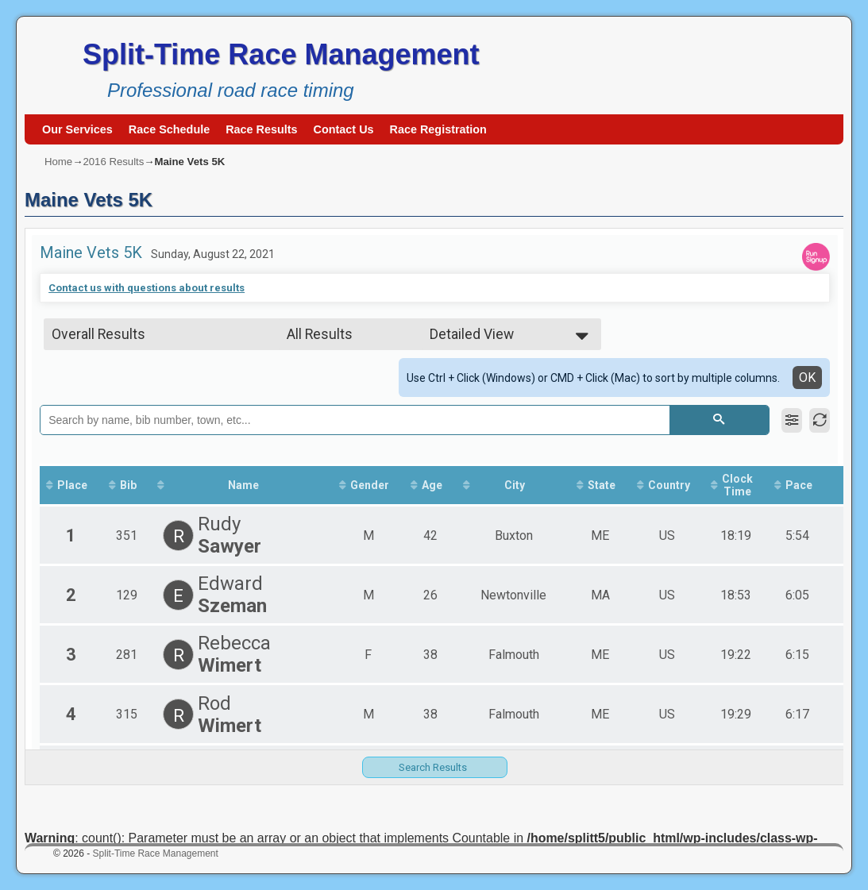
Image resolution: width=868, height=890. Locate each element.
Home (58, 162)
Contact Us (344, 129)
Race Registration (438, 129)
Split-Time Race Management (281, 54)
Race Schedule (169, 129)
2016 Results (113, 162)
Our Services (77, 129)
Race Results (261, 129)
